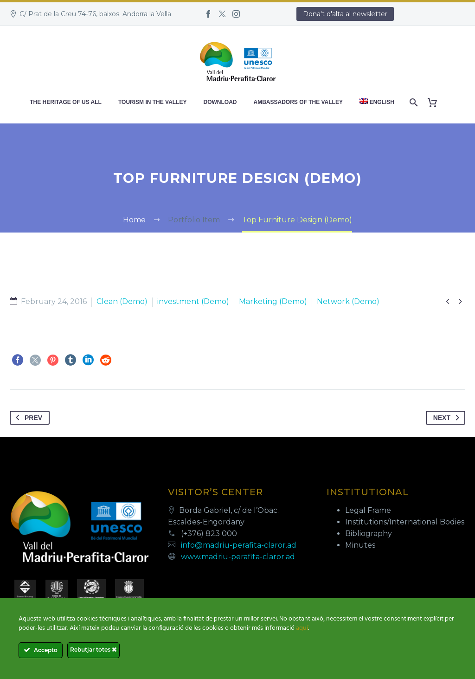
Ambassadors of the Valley (298, 102)
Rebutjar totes (93, 649)
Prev (27, 418)
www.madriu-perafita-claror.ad (238, 556)
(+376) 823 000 (209, 533)
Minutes (360, 545)
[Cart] (436, 102)
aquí (302, 628)
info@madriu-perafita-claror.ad (238, 545)
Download (220, 102)
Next (448, 418)
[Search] (413, 102)
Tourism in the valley (152, 102)
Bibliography (368, 533)
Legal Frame (368, 510)
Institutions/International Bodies (404, 521)
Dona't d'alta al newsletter (345, 14)
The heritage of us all (66, 102)
